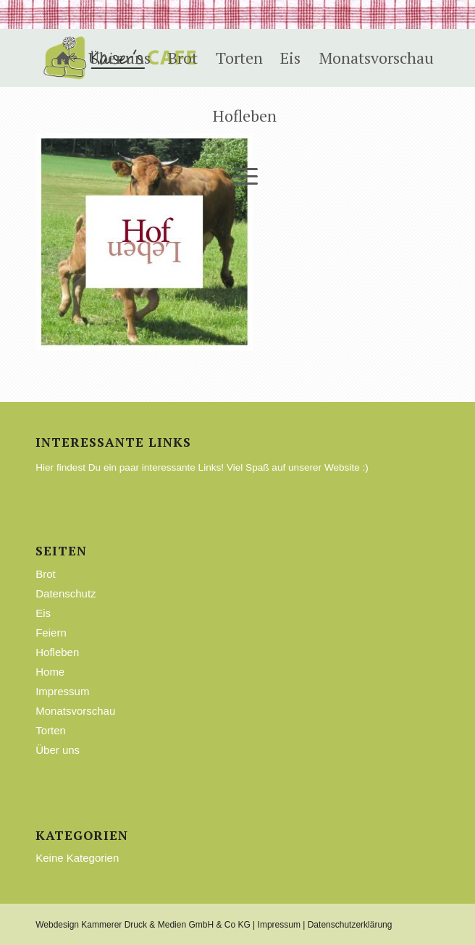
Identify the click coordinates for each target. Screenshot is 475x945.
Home (49, 671)
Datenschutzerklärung (350, 925)
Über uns (57, 750)
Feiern (51, 632)
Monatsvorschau (75, 711)
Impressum (62, 691)
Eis (43, 613)
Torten (50, 730)
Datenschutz (65, 593)
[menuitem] (55, 58)
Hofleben (57, 652)
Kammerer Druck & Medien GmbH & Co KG (165, 925)
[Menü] (237, 174)
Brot (45, 574)
